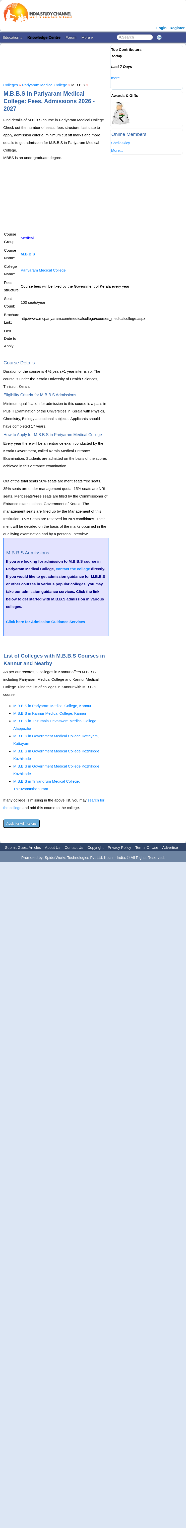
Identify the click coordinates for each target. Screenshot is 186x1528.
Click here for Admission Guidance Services (45, 622)
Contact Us (74, 847)
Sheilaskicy (120, 143)
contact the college (73, 569)
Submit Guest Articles (23, 847)
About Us (52, 847)
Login (161, 28)
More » (87, 37)
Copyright (95, 847)
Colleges (10, 85)
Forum (71, 37)
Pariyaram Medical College (44, 85)
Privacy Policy (119, 847)
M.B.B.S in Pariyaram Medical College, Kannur (52, 706)
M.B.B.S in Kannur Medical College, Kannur (49, 713)
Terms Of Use (146, 847)
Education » (12, 37)
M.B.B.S (28, 254)
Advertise (170, 847)
